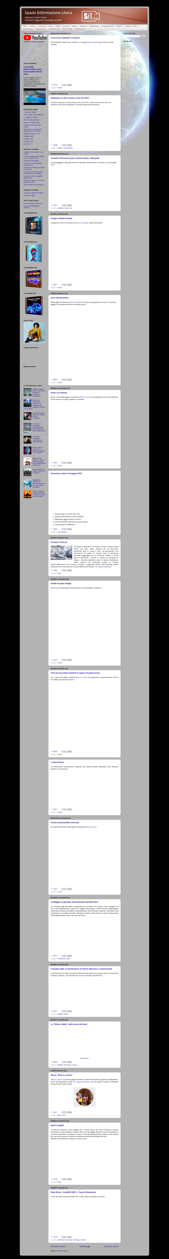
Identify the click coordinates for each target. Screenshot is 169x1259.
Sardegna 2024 (28, 139)
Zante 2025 (27, 144)
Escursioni (66, 26)
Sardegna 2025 (28, 141)
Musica (51, 26)
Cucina (60, 287)
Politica (60, 88)
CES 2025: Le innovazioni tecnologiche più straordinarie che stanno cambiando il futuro (34, 428)
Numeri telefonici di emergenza (34, 185)
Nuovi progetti (57, 1125)
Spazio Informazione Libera (48, 12)
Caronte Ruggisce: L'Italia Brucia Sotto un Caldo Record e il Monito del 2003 (39, 493)
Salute (68, 959)
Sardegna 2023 (28, 136)
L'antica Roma (57, 762)
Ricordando (61, 959)
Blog (59, 573)
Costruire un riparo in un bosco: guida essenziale (34, 181)
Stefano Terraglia (67, 29)
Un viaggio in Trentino (31, 117)
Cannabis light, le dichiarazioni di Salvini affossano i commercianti (81, 969)
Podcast (58, 26)
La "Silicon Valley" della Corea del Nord (69, 1024)
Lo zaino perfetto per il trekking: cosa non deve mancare (34, 157)
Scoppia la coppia (29, 195)
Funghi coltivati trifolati (61, 218)
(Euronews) (84, 1058)
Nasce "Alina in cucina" (61, 1075)
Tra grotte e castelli (30, 112)
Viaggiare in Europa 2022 (32, 134)
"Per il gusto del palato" (103, 567)
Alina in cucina (80, 223)
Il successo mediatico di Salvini (65, 38)
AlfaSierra (74, 26)
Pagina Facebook (41, 29)
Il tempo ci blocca (59, 542)
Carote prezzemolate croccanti (65, 822)
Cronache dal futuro (54, 29)
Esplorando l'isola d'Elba (31, 122)
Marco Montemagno (94, 42)
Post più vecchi (111, 1246)
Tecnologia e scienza (70, 1065)
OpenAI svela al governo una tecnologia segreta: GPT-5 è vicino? (38, 450)
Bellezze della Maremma (31, 120)
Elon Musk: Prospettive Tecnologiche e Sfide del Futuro (37, 439)
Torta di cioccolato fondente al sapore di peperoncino (75, 673)
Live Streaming (67, 148)
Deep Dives (83, 26)
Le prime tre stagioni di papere (33, 193)
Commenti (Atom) (62, 1251)
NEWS (25, 26)
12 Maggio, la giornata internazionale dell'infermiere (74, 902)
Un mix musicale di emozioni (33, 203)
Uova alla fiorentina (60, 298)
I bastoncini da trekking (31, 161)
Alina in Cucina (81, 677)
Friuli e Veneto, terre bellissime (33, 115)
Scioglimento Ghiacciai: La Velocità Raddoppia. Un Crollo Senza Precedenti (38, 483)
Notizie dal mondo (28, 29)
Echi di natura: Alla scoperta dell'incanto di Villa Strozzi (33, 130)
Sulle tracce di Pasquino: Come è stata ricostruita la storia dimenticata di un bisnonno (38, 461)
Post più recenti (58, 1246)
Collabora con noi (80, 29)
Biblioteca (119, 26)
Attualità (60, 1014)
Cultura (60, 148)
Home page (85, 1246)
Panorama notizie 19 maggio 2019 (66, 473)
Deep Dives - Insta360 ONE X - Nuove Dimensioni (73, 1192)
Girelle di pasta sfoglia (61, 583)
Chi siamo (32, 26)
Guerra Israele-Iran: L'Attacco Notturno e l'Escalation (38, 471)
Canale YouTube (94, 26)
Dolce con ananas (59, 393)
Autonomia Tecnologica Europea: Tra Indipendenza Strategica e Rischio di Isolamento (34, 404)
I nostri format (42, 26)
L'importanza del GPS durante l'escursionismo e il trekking (33, 172)
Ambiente (61, 208)
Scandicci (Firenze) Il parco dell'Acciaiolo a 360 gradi (75, 158)
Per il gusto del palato (107, 26)
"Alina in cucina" (57, 1079)
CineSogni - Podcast (131, 26)
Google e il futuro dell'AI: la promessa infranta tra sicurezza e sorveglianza (38, 392)
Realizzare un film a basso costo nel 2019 (70, 98)
